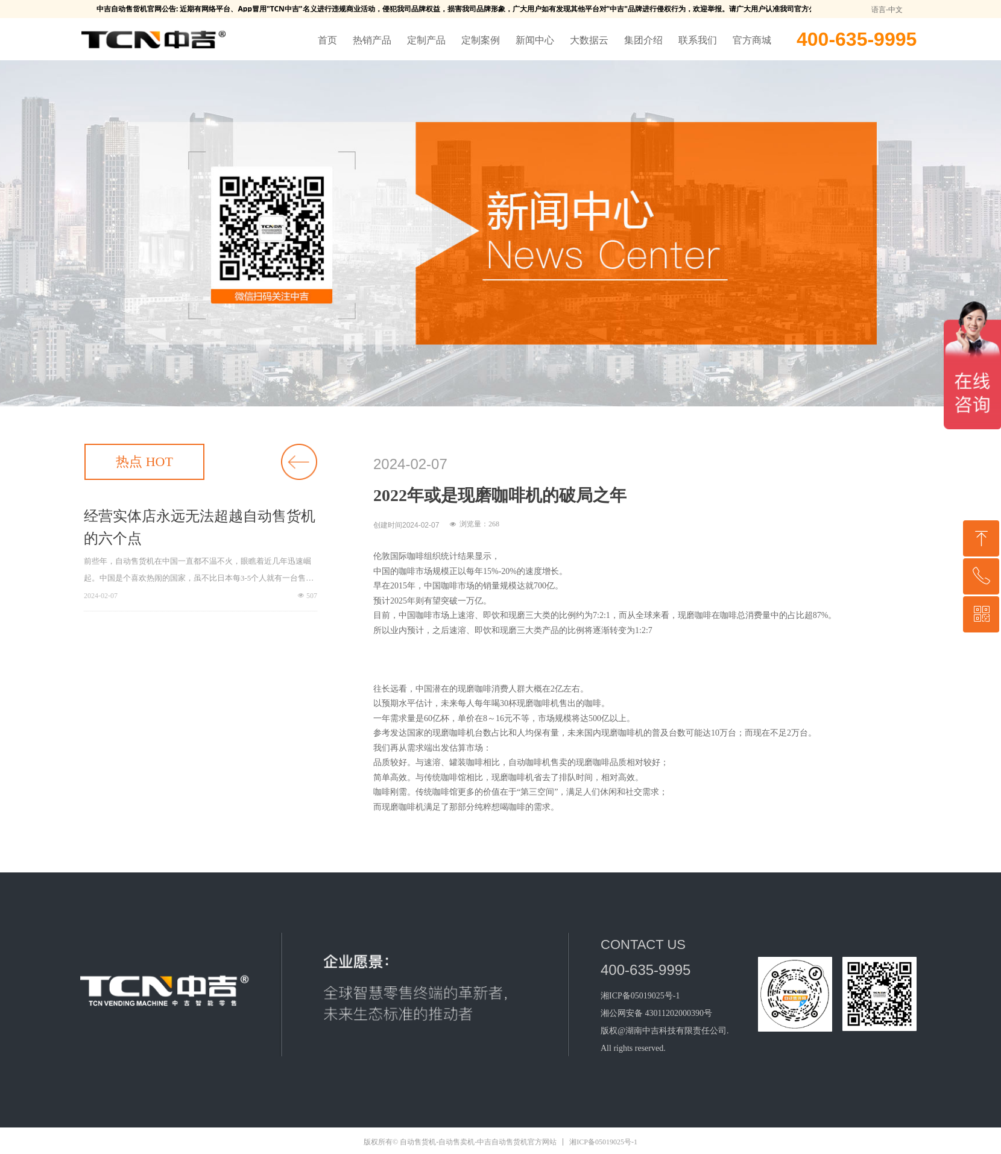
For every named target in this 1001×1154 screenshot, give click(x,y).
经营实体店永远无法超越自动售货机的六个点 (199, 527)
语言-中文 (887, 9)
